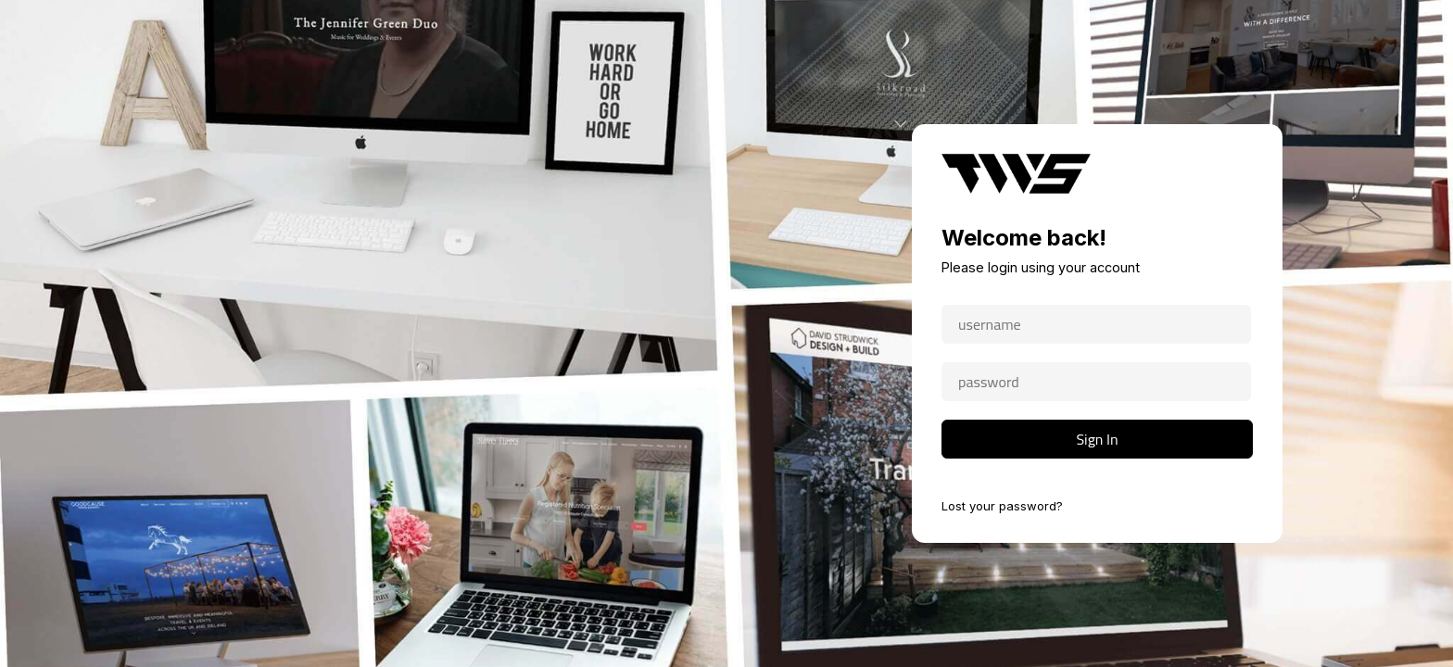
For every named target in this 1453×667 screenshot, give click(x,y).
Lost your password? (1002, 505)
